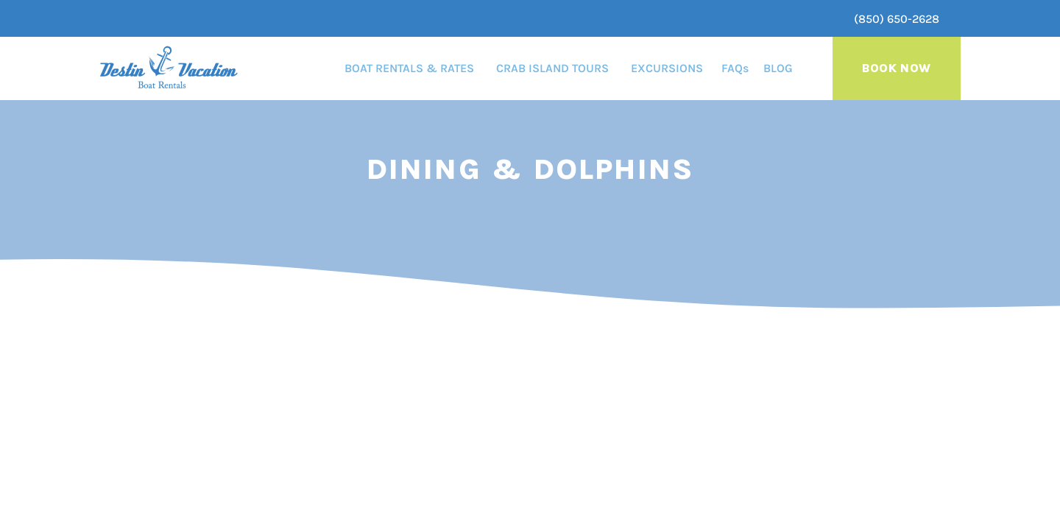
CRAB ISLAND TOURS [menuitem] (552, 68)
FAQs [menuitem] (735, 68)
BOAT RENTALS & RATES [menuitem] (409, 68)
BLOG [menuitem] (778, 68)
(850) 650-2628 (896, 19)
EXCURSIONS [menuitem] (667, 68)
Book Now (896, 68)
